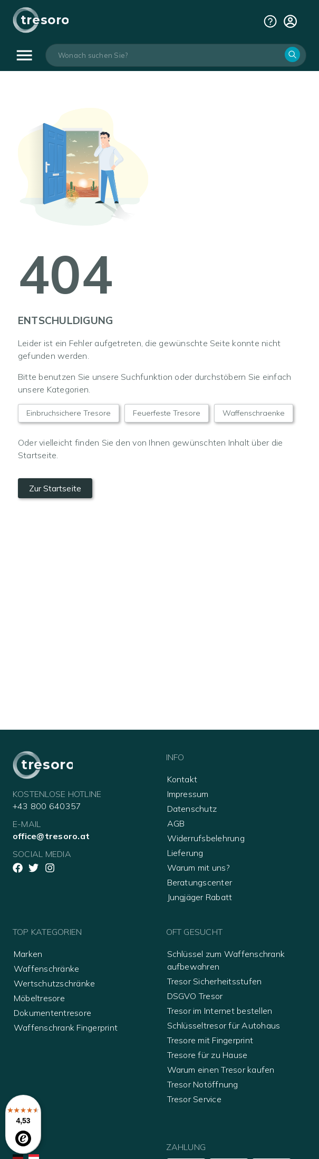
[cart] (290, 21)
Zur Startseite (55, 488)
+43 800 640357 (47, 806)
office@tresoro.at (51, 836)
